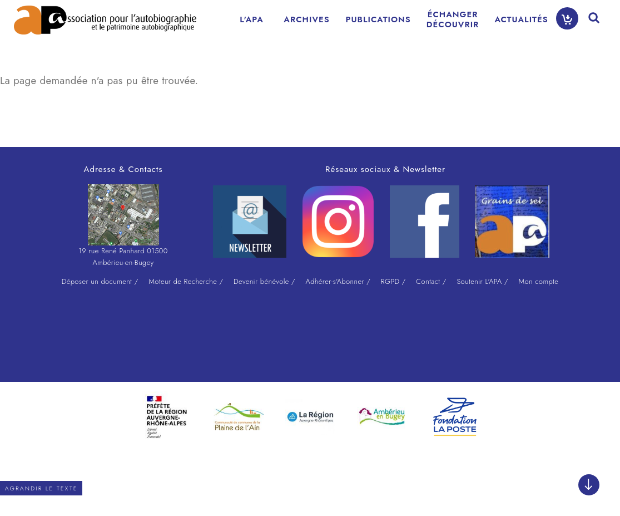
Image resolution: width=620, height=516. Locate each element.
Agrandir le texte (41, 488)
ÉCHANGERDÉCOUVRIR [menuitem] (452, 19)
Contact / (431, 281)
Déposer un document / (100, 281)
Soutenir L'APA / (482, 281)
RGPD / (393, 281)
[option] (166, 417)
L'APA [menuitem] (252, 19)
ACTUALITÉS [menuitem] (521, 19)
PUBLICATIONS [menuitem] (378, 19)
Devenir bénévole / (264, 281)
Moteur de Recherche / (185, 281)
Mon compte (538, 281)
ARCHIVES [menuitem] (306, 19)
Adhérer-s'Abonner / (338, 281)
